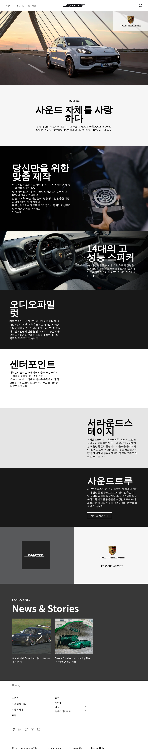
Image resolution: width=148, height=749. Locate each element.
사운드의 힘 (31, 5)
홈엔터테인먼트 (63, 711)
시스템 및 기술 (19, 5)
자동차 (8, 5)
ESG (57, 706)
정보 (57, 697)
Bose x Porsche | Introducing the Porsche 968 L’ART (72, 659)
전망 (14, 715)
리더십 (58, 702)
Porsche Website (112, 566)
